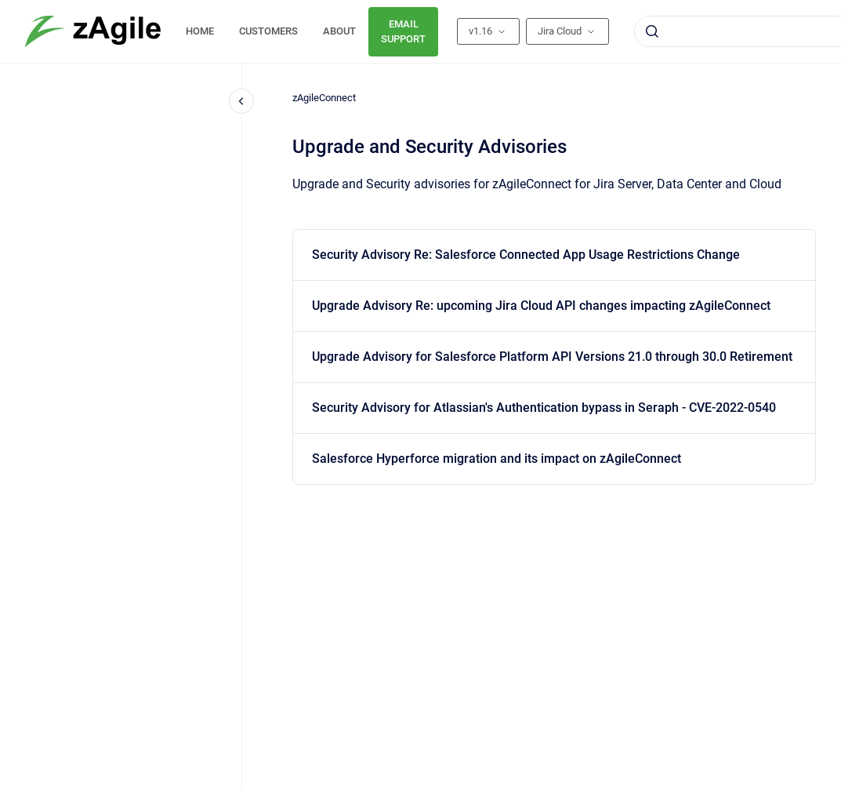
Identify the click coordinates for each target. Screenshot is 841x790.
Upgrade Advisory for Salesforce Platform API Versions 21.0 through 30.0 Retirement (552, 356)
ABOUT (339, 31)
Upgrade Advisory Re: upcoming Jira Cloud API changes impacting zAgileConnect (541, 305)
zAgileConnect (324, 98)
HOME (200, 31)
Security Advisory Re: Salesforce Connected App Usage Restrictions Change (526, 254)
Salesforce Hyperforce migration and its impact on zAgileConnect (496, 458)
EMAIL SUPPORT (403, 32)
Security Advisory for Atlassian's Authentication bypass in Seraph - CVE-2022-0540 (544, 407)
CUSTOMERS (268, 31)
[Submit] (652, 31)
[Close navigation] (241, 101)
